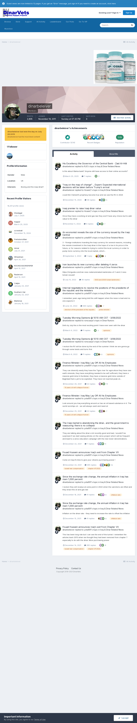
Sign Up (129, 12)
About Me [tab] (113, 154)
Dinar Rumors (108, 320)
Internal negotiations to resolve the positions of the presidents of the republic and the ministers (95, 289)
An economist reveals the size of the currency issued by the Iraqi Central (96, 233)
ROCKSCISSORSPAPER (23, 266)
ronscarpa (88, 320)
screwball (18, 230)
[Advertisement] (25, 66)
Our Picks (70, 22)
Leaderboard (55, 22)
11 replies (85, 330)
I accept (123, 718)
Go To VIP (83, 22)
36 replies (84, 280)
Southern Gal (19, 292)
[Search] (114, 25)
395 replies (90, 465)
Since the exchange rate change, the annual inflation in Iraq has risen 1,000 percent (95, 478)
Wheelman (18, 257)
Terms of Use (39, 719)
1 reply (88, 256)
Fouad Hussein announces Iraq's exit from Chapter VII (90, 452)
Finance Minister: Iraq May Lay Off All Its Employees (89, 362)
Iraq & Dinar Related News (108, 166)
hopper (17, 222)
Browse (7, 22)
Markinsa (18, 301)
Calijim (17, 283)
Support (28, 22)
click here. (111, 3)
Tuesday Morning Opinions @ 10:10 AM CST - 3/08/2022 (91, 317)
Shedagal (18, 213)
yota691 (87, 237)
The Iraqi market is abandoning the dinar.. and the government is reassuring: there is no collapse (95, 424)
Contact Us (76, 568)
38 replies (90, 200)
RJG (86, 166)
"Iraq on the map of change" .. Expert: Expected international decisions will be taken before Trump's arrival (94, 186)
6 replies (88, 224)
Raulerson (18, 274)
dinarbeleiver (68, 166)
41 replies (89, 495)
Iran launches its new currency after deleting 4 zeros (89, 264)
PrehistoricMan (20, 239)
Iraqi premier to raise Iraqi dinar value (81, 208)
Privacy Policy (62, 568)
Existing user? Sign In (110, 13)
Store (18, 22)
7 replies (86, 176)
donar (16, 248)
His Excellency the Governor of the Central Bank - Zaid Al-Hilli (94, 163)
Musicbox (8, 29)
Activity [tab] (73, 154)
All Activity (41, 22)
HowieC (87, 190)
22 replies (90, 384)
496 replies (86, 306)
